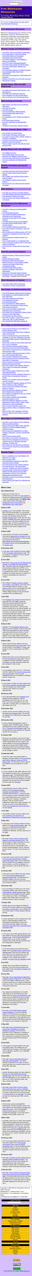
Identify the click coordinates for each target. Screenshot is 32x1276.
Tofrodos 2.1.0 (7, 510)
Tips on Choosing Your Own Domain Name (15, 97)
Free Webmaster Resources (9, 23)
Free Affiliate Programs (9, 153)
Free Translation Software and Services (14, 227)
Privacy (15, 1214)
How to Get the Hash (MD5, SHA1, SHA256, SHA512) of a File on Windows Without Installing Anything (15, 427)
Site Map (15, 1215)
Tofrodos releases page (10, 517)
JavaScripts (15, 1233)
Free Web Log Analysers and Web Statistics (15, 192)
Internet (15, 1250)
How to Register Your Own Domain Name (14, 95)
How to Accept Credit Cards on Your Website (15, 158)
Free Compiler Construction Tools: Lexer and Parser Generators (17, 925)
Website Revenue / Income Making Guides (15, 262)
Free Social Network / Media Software (13, 111)
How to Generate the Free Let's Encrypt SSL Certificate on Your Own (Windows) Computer (16, 1029)
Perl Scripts (15, 1229)
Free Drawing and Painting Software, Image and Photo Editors (17, 760)
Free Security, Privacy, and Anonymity (13, 285)
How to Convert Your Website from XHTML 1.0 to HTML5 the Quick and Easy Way (17, 564)
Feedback (15, 1209)
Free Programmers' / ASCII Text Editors (14, 54)
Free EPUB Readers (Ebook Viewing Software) (16, 293)
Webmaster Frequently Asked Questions (14, 273)
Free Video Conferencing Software (12, 298)
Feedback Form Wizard (12, 599)
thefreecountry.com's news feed (20, 497)
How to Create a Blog (8, 459)
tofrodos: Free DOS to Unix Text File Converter (16, 79)
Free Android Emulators (9, 302)
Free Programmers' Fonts (12, 658)
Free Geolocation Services (10, 213)
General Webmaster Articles (10, 259)
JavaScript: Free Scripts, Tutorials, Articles (15, 125)
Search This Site (15, 1200)
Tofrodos (15, 1252)
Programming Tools (15, 1222)
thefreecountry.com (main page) (19, 22)
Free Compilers (15, 1219)
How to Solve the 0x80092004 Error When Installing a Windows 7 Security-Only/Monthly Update (16, 432)
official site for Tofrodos (18, 536)
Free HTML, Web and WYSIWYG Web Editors (16, 52)
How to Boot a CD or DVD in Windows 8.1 (15, 438)
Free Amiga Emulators (17, 825)
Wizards (15, 1239)
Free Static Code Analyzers (14, 553)
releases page (8, 545)
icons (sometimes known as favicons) (18, 806)
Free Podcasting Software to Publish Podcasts (16, 70)
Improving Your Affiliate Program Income (14, 156)
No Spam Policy (15, 1212)
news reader (24, 495)
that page (18, 782)
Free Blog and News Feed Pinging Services (15, 171)
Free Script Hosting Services (11, 120)
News (15, 1253)
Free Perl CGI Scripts (8, 108)
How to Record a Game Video (11, 436)
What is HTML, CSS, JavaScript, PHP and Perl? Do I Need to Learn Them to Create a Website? (15, 412)
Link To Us (15, 1210)
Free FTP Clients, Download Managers (14, 63)
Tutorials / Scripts (15, 1238)
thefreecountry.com (14, 33)
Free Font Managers (22, 743)
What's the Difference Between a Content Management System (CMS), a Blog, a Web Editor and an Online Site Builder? (15, 402)
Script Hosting (15, 1234)
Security (15, 1243)
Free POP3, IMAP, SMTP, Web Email (13, 284)
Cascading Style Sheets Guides (12, 267)
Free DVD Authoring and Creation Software (15, 464)
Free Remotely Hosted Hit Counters (13, 196)
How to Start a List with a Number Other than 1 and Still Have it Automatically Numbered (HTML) (16, 376)
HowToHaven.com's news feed (13, 504)
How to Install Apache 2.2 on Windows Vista (15, 241)
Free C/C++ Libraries (16, 1127)
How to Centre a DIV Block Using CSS (14, 406)
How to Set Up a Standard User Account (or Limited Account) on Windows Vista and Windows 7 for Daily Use (15, 441)
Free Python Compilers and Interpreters (15, 685)
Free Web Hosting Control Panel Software (15, 221)
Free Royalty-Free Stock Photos (12, 133)
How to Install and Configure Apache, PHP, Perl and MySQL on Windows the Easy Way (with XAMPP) (16, 233)
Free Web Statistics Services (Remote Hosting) (16, 194)
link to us (26, 1271)
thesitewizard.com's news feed (13, 502)
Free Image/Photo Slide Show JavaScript (14, 321)
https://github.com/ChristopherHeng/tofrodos (16, 541)
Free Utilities (15, 1247)
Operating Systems (15, 1248)
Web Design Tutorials (8, 80)
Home (15, 1207)
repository (22, 523)
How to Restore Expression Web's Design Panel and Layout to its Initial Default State (16, 1174)
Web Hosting (15, 1228)
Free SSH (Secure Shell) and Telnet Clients (15, 65)
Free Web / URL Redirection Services (13, 93)
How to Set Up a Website (18, 959)
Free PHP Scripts (7, 110)
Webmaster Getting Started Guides (13, 260)
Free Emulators (15, 1224)
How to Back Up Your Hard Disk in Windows (15, 445)
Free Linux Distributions (20, 995)
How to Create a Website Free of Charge (14, 356)
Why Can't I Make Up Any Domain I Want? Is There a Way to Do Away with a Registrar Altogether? (15, 367)
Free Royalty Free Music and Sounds (13, 135)
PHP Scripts (15, 1231)
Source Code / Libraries (15, 1221)
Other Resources (15, 1236)
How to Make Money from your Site (13, 154)
